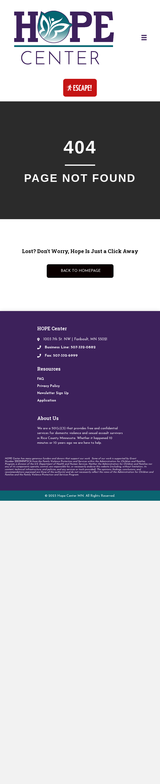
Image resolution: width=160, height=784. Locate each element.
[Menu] (144, 37)
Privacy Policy (48, 386)
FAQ (40, 379)
